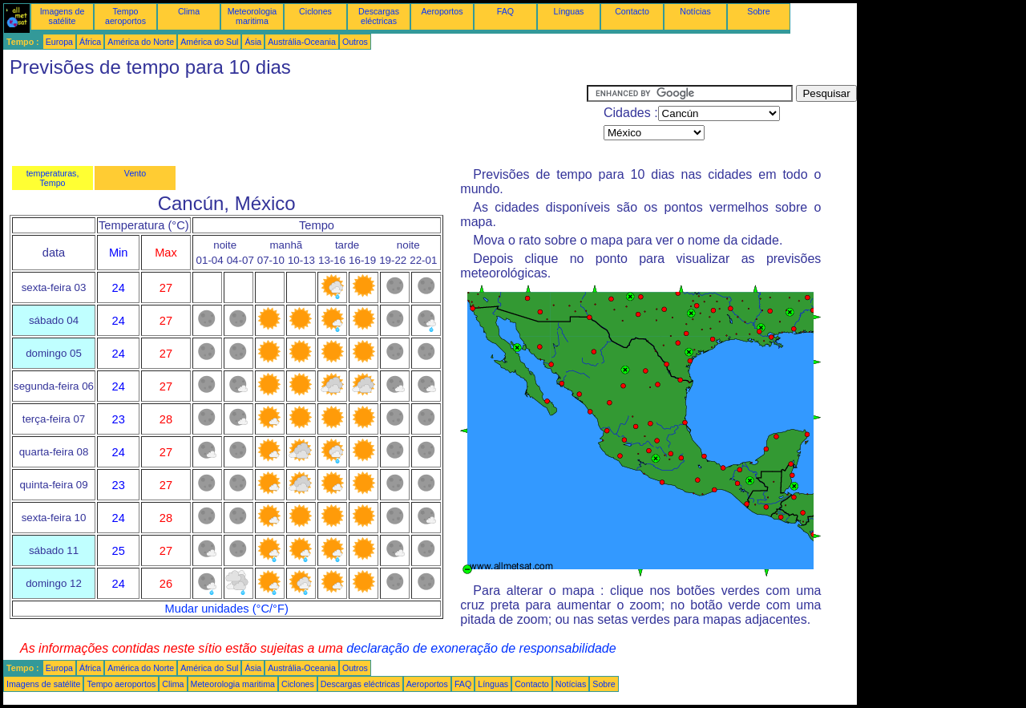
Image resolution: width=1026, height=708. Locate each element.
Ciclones (315, 11)
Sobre (758, 11)
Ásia (252, 42)
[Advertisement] (295, 121)
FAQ (505, 11)
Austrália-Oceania (302, 42)
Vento (135, 173)
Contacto (632, 11)
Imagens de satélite (62, 16)
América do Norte (140, 42)
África (90, 42)
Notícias (695, 11)
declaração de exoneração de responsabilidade (481, 648)
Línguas (569, 11)
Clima (189, 11)
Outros (355, 42)
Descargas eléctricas (378, 16)
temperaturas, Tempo (52, 178)
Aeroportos (442, 11)
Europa (59, 42)
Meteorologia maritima (252, 16)
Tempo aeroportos (125, 16)
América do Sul (209, 42)
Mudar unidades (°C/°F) (227, 608)
